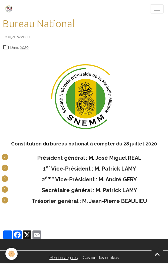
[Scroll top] (157, 254)
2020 (24, 47)
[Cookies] (11, 254)
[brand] (10, 8)
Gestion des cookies (101, 258)
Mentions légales (64, 258)
